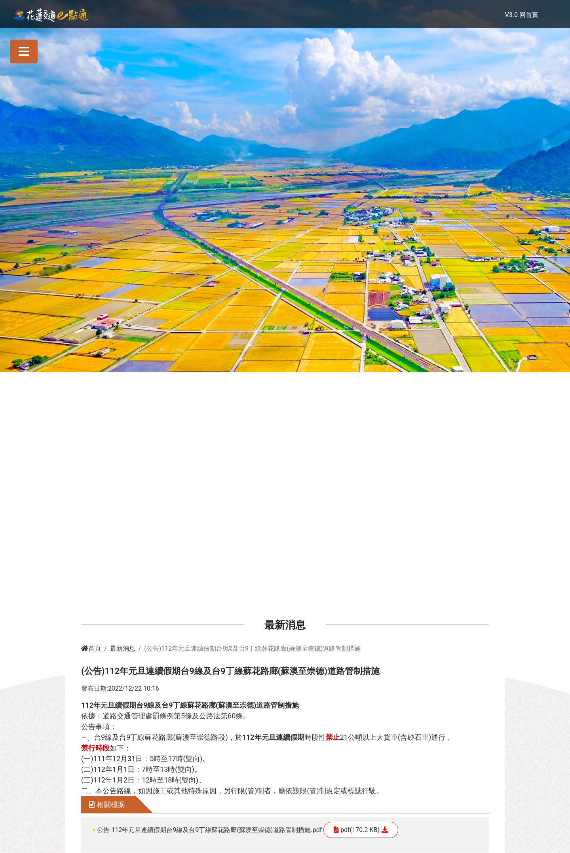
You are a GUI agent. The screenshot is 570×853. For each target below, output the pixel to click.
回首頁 (528, 15)
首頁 (91, 648)
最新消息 (122, 648)
